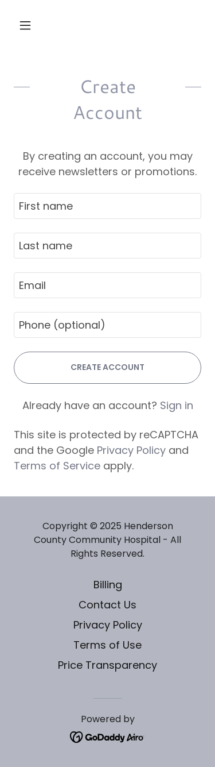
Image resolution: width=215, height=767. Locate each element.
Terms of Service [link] (57, 465)
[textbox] (107, 206)
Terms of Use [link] (107, 645)
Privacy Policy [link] (131, 450)
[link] (107, 736)
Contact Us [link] (107, 605)
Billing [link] (107, 584)
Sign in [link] (176, 405)
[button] (28, 25)
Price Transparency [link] (107, 665)
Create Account (107, 367)
